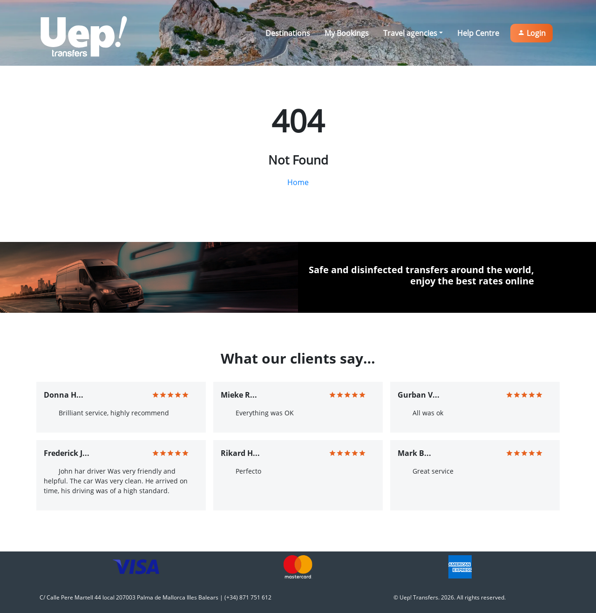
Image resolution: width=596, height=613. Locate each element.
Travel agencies (410, 33)
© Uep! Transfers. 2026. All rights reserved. (449, 597)
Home (298, 182)
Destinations (287, 33)
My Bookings (347, 33)
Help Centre (478, 33)
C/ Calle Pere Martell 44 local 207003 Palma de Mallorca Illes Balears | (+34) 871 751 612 (155, 597)
